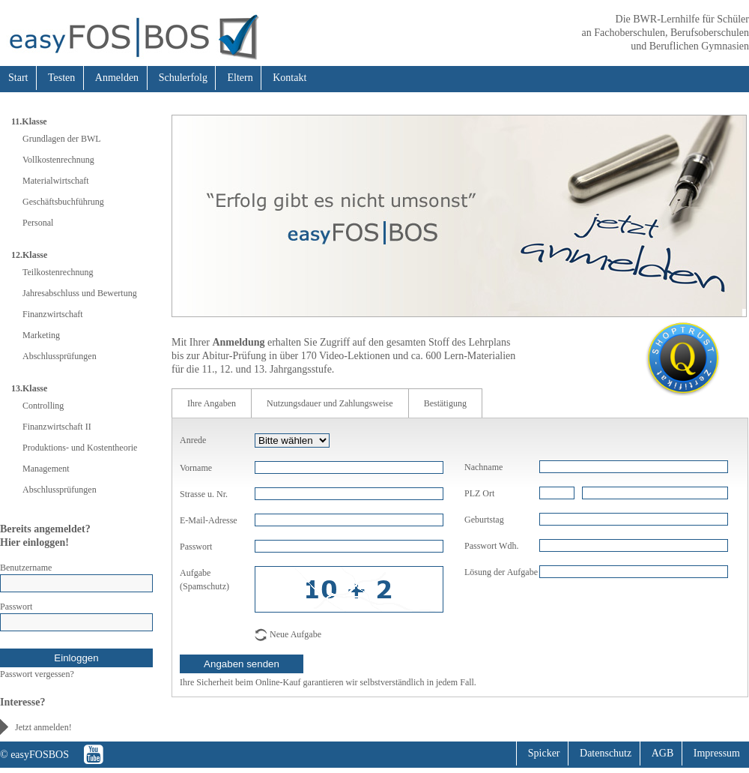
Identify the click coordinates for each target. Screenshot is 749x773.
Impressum (717, 753)
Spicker (544, 753)
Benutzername (26, 567)
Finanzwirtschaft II (56, 426)
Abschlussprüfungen (59, 356)
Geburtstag (484, 519)
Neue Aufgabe (295, 634)
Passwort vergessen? (37, 674)
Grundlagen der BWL (61, 138)
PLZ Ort (479, 493)
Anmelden (117, 77)
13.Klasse (29, 388)
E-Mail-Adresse (208, 520)
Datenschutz (605, 753)
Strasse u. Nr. (204, 494)
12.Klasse (29, 255)
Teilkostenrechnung (57, 272)
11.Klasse (29, 121)
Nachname (483, 467)
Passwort (16, 606)
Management (46, 468)
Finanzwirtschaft (52, 314)
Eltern (239, 77)
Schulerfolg (183, 77)
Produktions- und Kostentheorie (79, 447)
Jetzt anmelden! (43, 727)
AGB (663, 753)
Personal (37, 222)
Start (18, 77)
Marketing (41, 335)
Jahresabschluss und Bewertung (79, 293)
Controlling (43, 405)
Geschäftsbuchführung (63, 201)
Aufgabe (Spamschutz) (204, 580)
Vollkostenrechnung (58, 159)
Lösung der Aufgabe (501, 572)
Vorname (196, 468)
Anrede (193, 440)
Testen (61, 77)
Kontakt (289, 77)
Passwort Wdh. (491, 546)
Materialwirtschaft (55, 180)
